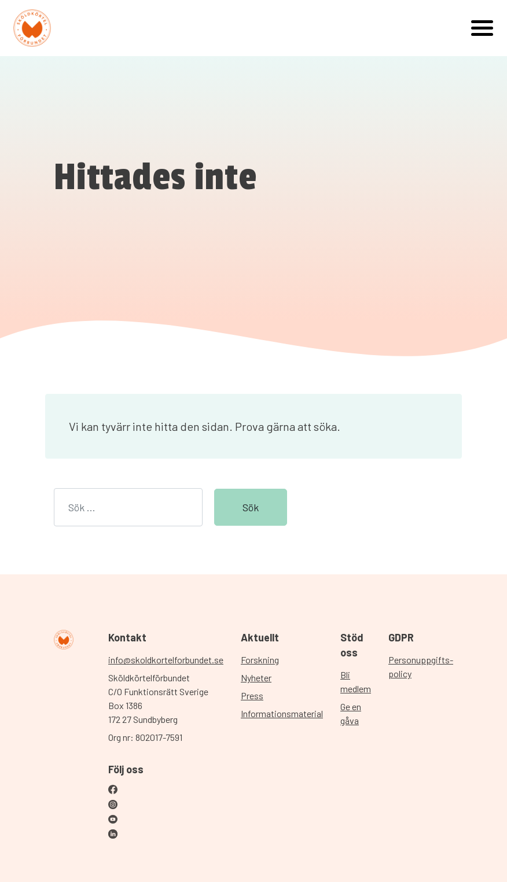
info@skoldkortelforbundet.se (165, 659)
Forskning (260, 659)
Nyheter (256, 677)
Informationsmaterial (282, 713)
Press (252, 695)
